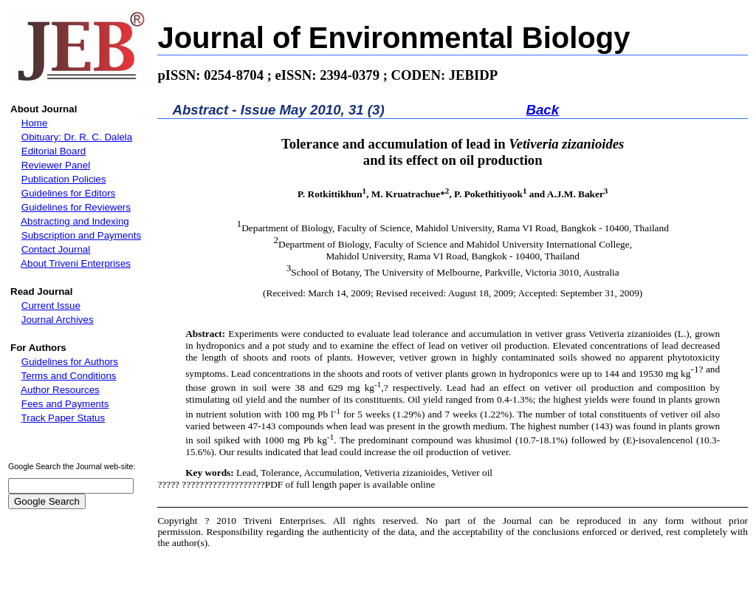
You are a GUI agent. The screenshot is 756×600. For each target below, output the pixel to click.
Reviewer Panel (55, 165)
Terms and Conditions (69, 375)
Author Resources (60, 389)
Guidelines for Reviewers (76, 207)
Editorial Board (53, 151)
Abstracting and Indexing (75, 221)
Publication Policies (63, 179)
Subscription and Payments (81, 235)
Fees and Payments (65, 403)
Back (542, 109)
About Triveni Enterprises (76, 263)
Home (34, 123)
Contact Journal (55, 249)
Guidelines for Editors (68, 193)
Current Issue (50, 305)
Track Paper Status (63, 417)
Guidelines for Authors (69, 361)
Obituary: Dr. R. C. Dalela (76, 137)
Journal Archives (57, 319)
